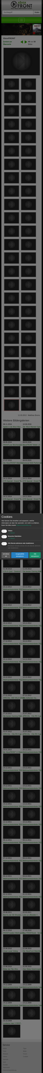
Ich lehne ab (6, 555)
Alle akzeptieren (35, 555)
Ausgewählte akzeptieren (20, 555)
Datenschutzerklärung (23, 525)
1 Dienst (11, 533)
